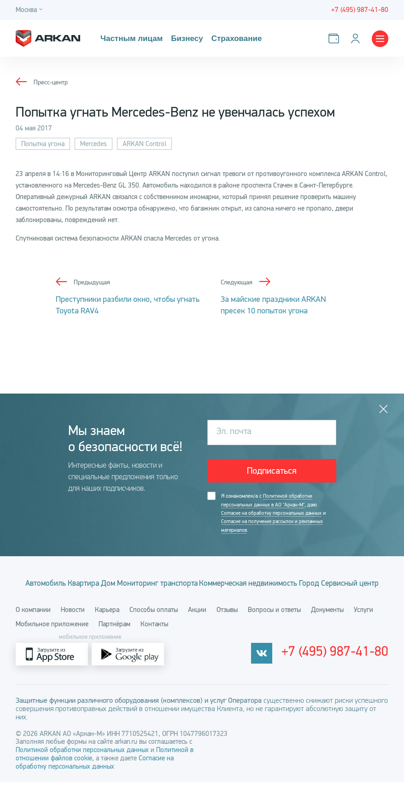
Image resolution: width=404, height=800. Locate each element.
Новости (73, 628)
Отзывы (227, 628)
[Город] (30, 10)
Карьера (107, 628)
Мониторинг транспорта (201, 585)
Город (165, 601)
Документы (327, 628)
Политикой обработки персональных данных (83, 768)
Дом (139, 585)
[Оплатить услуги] (335, 38)
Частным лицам (130, 38)
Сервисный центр (219, 601)
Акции (197, 628)
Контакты (154, 642)
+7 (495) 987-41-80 (348, 672)
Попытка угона (42, 144)
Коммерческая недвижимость (309, 585)
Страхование (233, 38)
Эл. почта (234, 432)
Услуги (363, 628)
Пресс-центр (52, 82)
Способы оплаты (153, 628)
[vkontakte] (288, 672)
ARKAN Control (144, 144)
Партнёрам (114, 642)
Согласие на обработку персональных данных (274, 514)
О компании (33, 628)
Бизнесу (184, 38)
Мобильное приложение (52, 642)
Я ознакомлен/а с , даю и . (276, 514)
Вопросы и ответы (274, 628)
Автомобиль (50, 585)
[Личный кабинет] (357, 38)
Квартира (101, 585)
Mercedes (93, 144)
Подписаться (272, 471)
